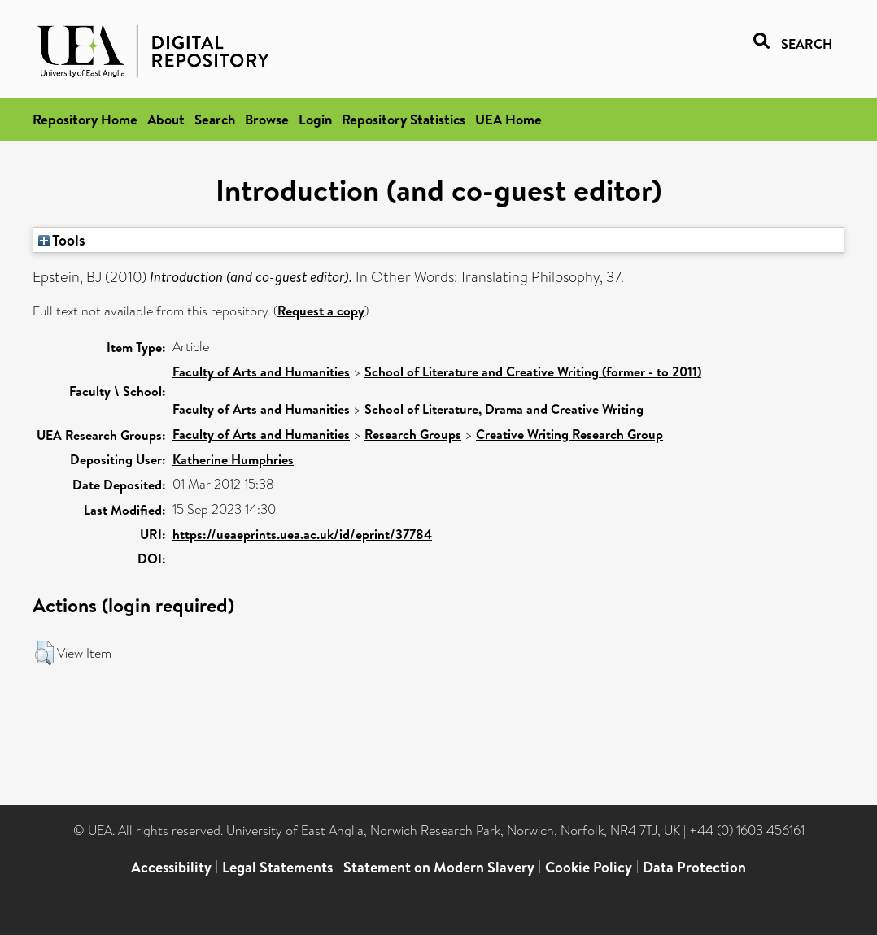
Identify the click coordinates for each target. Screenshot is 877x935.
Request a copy (320, 311)
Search (214, 119)
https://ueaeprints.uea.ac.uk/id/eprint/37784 (302, 534)
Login (315, 119)
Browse (267, 119)
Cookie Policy (588, 867)
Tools (61, 239)
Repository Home (85, 119)
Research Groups (412, 434)
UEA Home (508, 119)
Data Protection (694, 867)
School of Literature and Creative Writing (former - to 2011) (532, 372)
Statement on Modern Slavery (438, 867)
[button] (44, 653)
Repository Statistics (403, 119)
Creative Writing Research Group (569, 434)
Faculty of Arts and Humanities (261, 372)
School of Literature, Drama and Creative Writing (504, 409)
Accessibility (171, 867)
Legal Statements (277, 867)
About (166, 119)
